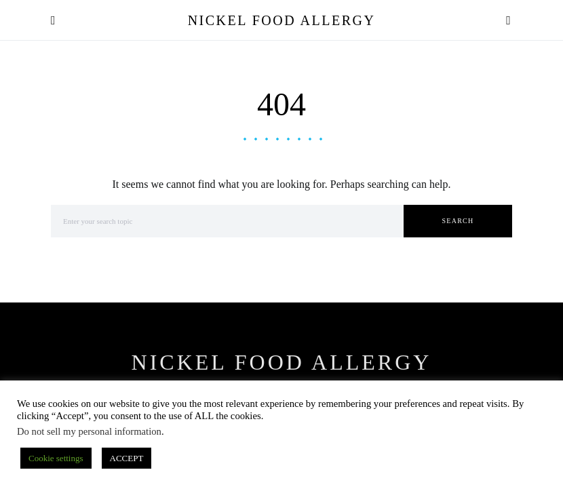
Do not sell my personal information (89, 431)
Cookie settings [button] (55, 458)
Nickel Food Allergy (282, 20)
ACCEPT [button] (127, 458)
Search (458, 220)
